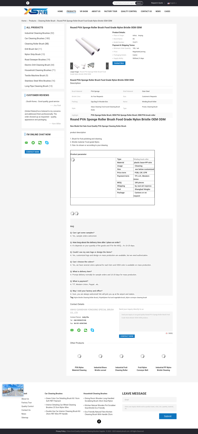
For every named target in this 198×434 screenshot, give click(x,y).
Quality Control (129, 11)
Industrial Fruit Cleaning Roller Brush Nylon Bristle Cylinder (121, 368)
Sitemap (25, 418)
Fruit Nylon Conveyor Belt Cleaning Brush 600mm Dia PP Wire (142, 368)
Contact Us (146, 11)
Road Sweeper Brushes (35, 59)
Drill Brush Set (31, 49)
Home (60, 11)
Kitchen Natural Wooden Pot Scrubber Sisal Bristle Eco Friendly (100, 406)
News (158, 11)
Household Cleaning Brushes (38, 70)
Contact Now (119, 63)
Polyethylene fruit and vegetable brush (112, 297)
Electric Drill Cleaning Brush (37, 65)
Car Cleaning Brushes (35, 38)
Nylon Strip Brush (33, 54)
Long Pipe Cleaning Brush (36, 86)
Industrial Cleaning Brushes (37, 33)
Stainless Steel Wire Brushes (38, 81)
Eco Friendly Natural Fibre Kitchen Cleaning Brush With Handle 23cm (99, 413)
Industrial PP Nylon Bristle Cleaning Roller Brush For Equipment (163, 368)
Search (139, 3)
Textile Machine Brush (35, 75)
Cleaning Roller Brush (46, 21)
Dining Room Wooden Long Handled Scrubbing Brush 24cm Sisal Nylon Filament (99, 400)
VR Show (84, 11)
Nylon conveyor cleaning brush (136, 297)
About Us (96, 11)
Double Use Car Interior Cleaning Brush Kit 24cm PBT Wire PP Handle (63, 412)
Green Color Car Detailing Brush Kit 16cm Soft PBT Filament (63, 399)
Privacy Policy (60, 431)
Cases (167, 11)
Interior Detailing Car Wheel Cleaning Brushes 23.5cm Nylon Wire (61, 406)
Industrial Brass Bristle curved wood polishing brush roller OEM (100, 368)
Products (71, 11)
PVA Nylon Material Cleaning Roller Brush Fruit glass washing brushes (79, 368)
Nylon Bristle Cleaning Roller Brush (86, 297)
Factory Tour (110, 11)
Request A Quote (157, 3)
